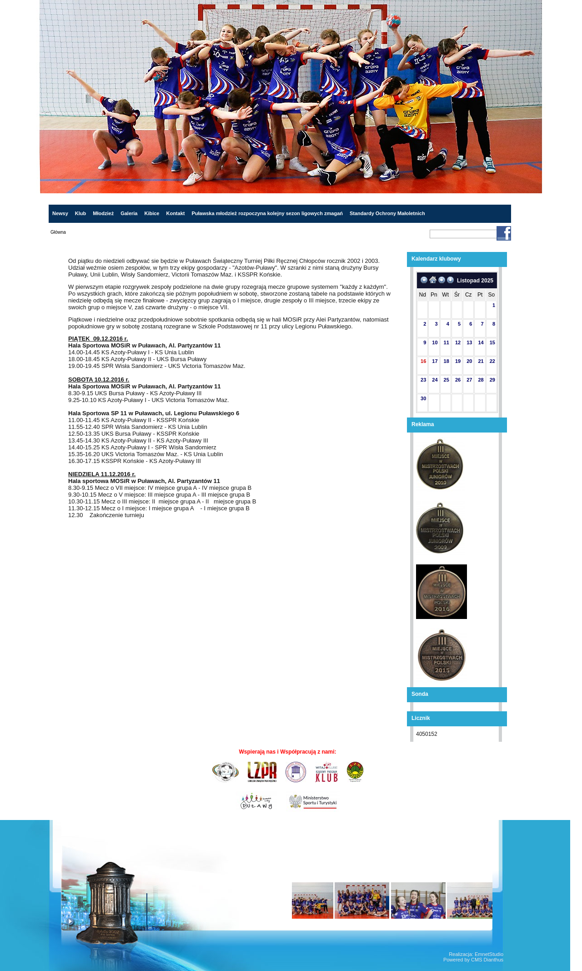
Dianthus (493, 959)
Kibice (151, 213)
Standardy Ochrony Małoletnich (387, 213)
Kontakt (175, 213)
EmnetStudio (489, 954)
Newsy (60, 213)
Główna (58, 232)
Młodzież (103, 213)
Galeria (128, 213)
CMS (476, 959)
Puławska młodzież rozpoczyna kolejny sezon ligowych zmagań (267, 213)
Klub (80, 213)
